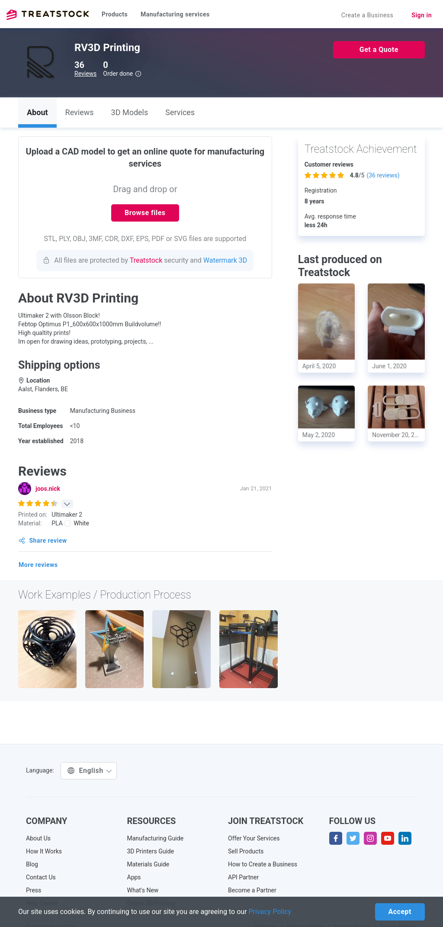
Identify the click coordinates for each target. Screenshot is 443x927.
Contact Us (41, 877)
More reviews (38, 564)
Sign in (421, 15)
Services (180, 112)
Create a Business (367, 15)
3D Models (129, 112)
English (89, 770)
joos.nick (47, 488)
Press (33, 890)
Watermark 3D (225, 260)
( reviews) (382, 175)
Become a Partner (252, 890)
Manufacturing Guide (155, 838)
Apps (134, 877)
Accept (399, 912)
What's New (143, 890)
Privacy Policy (270, 912)
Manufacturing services (175, 14)
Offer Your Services (254, 838)
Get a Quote (379, 49)
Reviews (85, 73)
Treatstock (47, 15)
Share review (43, 540)
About (37, 112)
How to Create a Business (262, 864)
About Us (38, 838)
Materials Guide (148, 864)
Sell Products (245, 851)
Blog (32, 864)
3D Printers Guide (150, 851)
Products (115, 14)
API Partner (243, 877)
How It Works (44, 851)
